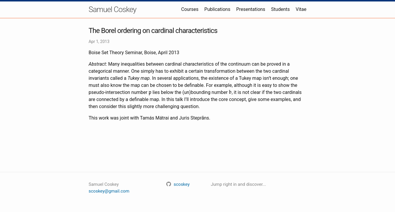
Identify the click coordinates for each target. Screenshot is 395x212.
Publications (217, 9)
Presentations (250, 9)
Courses (190, 9)
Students (280, 9)
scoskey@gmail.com (109, 191)
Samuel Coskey (112, 9)
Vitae (301, 9)
